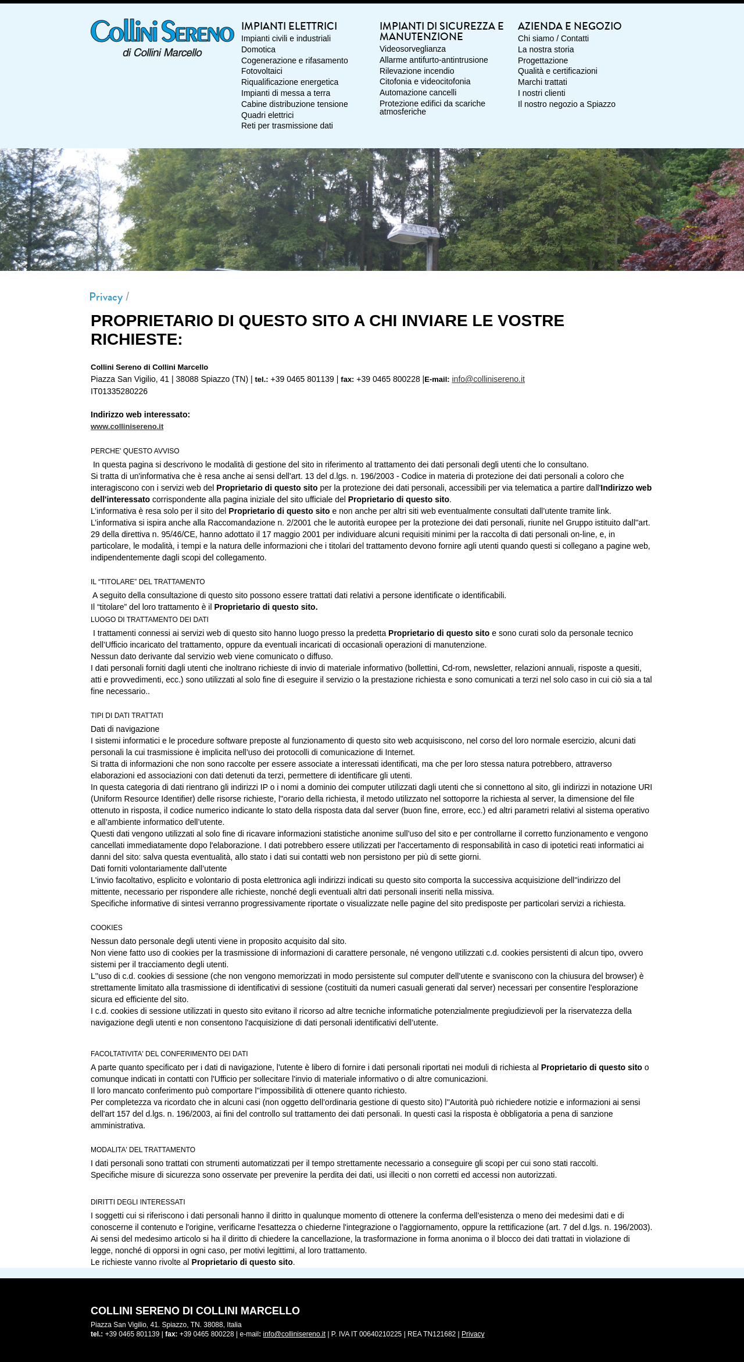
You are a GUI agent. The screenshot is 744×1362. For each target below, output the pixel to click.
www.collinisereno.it (127, 426)
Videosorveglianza (413, 49)
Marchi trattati (542, 82)
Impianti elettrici (289, 27)
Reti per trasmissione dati (287, 126)
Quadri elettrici (267, 116)
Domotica (258, 50)
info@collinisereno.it (488, 379)
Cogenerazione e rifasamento (294, 61)
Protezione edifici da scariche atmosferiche (432, 108)
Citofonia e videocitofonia (425, 82)
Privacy (106, 296)
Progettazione (543, 61)
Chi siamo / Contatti (553, 39)
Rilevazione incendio (417, 71)
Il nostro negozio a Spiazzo (567, 105)
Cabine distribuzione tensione (294, 105)
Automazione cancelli (418, 93)
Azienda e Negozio (570, 27)
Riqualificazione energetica (289, 82)
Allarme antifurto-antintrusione (434, 60)
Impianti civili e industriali (286, 39)
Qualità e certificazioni (558, 71)
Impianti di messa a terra (285, 94)
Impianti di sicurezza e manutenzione (442, 32)
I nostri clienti (542, 94)
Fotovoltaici (261, 71)
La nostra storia (546, 50)
